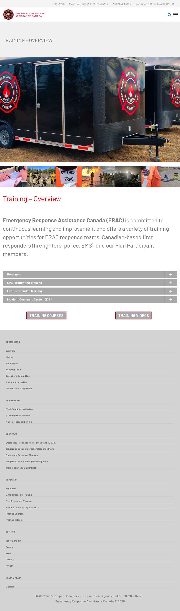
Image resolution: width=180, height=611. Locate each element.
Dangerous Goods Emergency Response (26, 461)
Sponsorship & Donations (18, 388)
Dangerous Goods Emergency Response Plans (29, 448)
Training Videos (133, 315)
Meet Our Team (13, 369)
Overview (10, 350)
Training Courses (46, 315)
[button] (169, 14)
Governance (11, 363)
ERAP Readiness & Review (19, 409)
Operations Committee (17, 375)
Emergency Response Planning (21, 455)
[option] (90, 176)
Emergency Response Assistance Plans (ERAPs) (30, 442)
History (9, 357)
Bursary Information (16, 382)
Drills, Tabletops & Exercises (20, 467)
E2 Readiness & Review (17, 415)
